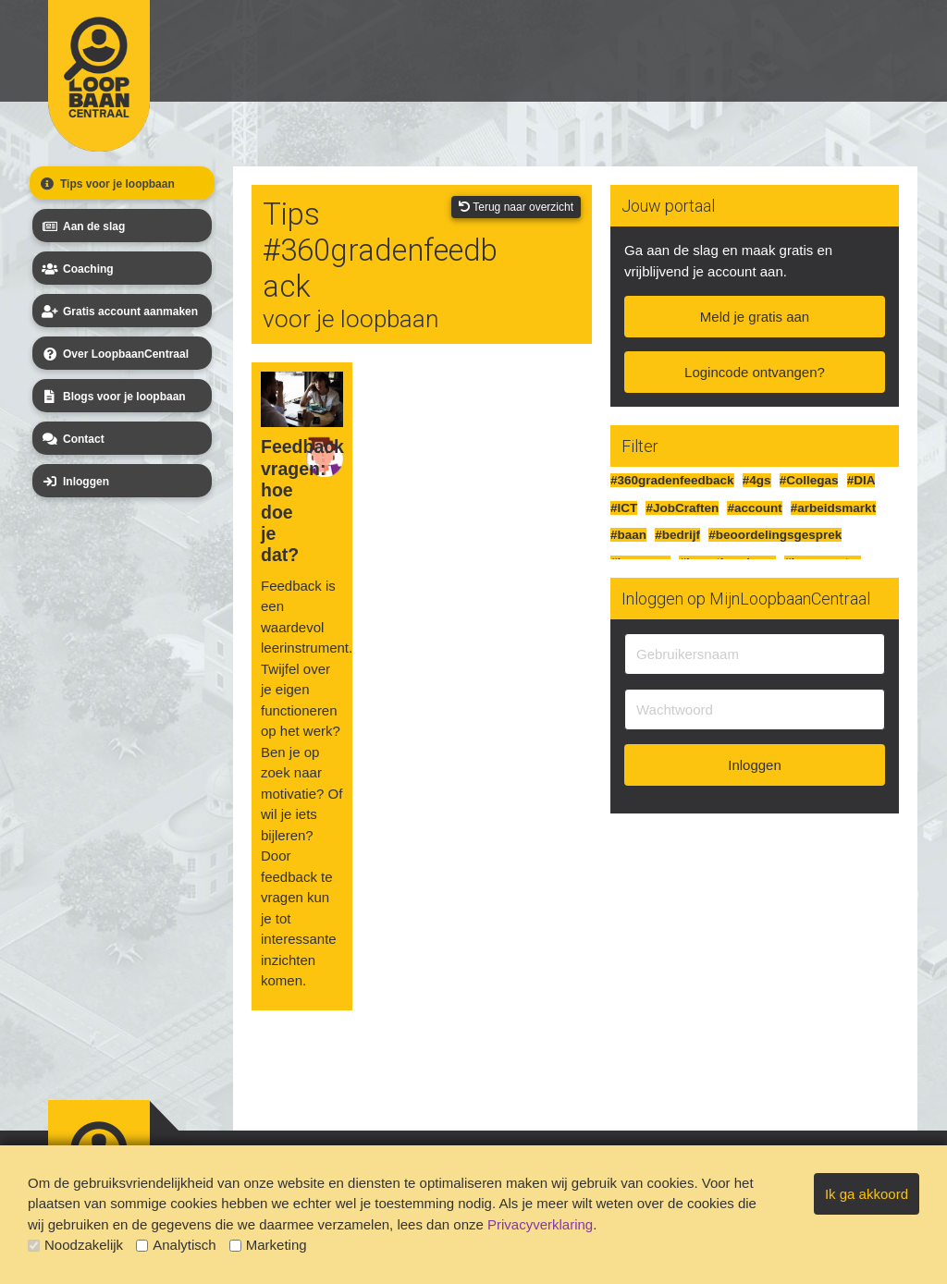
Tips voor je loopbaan (105, 183)
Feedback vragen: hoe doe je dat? (283, 500)
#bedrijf (677, 535)
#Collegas (809, 480)
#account (754, 508)
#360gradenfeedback (672, 480)
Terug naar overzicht (516, 207)
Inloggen (74, 481)
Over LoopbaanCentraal (114, 354)
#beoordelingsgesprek (775, 535)
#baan (628, 535)
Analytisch (175, 1245)
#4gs (757, 480)
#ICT (623, 508)
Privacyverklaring (540, 1224)
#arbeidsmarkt (833, 508)
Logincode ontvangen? (754, 372)
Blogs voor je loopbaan (112, 396)
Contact (72, 439)
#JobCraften (682, 508)
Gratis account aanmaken (118, 311)
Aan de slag (82, 226)
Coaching (76, 269)
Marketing (268, 1245)
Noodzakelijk (75, 1245)
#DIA (861, 480)
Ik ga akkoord (866, 1194)
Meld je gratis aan (754, 316)
